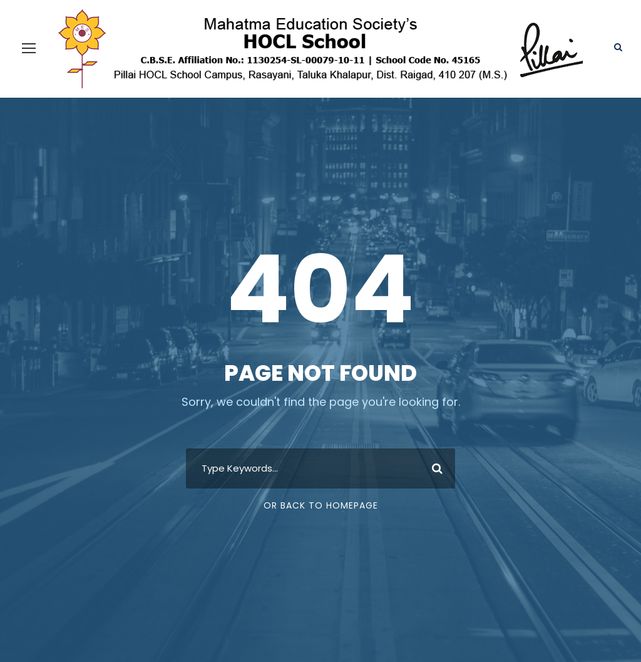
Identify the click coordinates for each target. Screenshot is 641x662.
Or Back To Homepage (321, 505)
